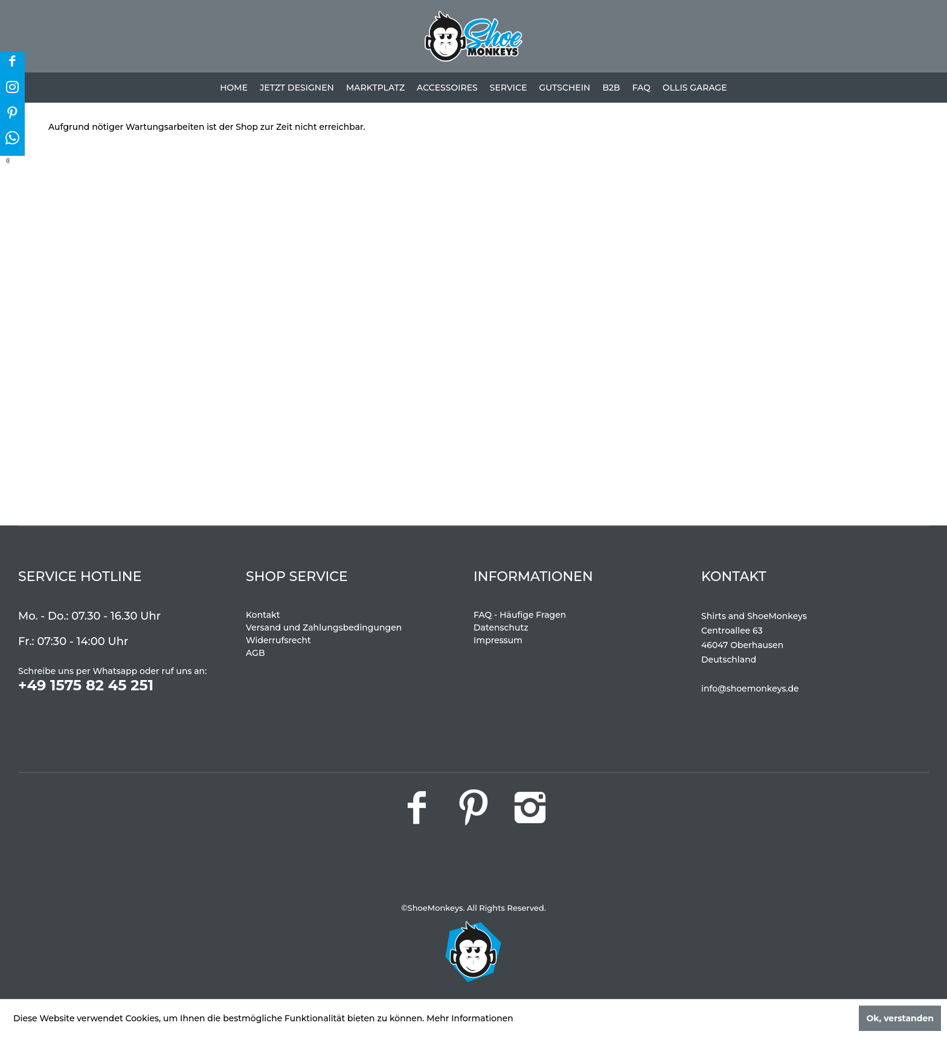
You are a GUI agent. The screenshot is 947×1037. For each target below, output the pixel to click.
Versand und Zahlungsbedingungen (324, 627)
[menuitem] (234, 87)
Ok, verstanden (900, 1018)
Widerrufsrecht (278, 640)
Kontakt (263, 614)
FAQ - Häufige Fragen (520, 614)
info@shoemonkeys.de (750, 688)
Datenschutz (501, 627)
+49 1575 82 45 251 (85, 685)
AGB (255, 652)
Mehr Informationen (469, 1018)
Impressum (498, 640)
